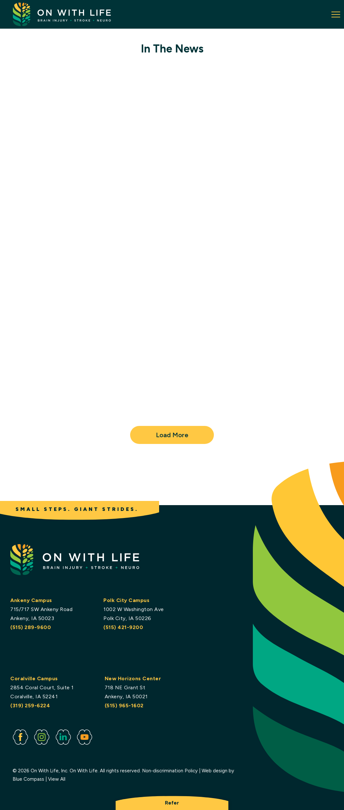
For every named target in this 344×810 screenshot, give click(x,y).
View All (56, 779)
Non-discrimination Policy (170, 771)
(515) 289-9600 (30, 627)
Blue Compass (28, 779)
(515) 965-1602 (124, 705)
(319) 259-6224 (30, 705)
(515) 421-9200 (123, 627)
